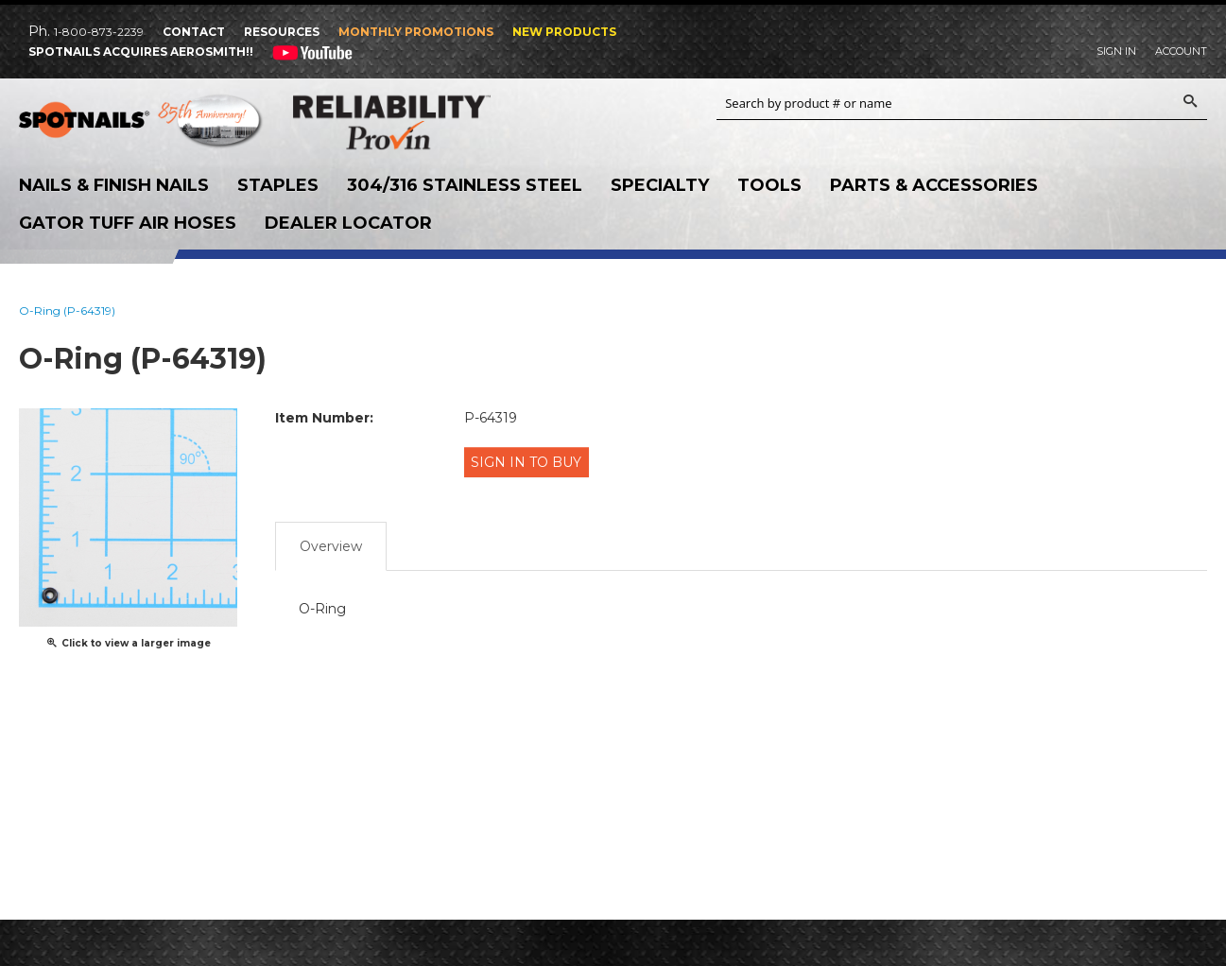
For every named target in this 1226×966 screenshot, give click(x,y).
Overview (331, 537)
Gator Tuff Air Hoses (127, 223)
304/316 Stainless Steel (464, 185)
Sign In (1116, 51)
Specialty (660, 185)
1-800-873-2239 (99, 32)
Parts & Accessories (934, 185)
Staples (278, 185)
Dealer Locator (348, 223)
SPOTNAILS (142, 123)
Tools (769, 185)
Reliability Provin (416, 122)
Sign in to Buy (530, 461)
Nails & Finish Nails (114, 185)
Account (1181, 51)
